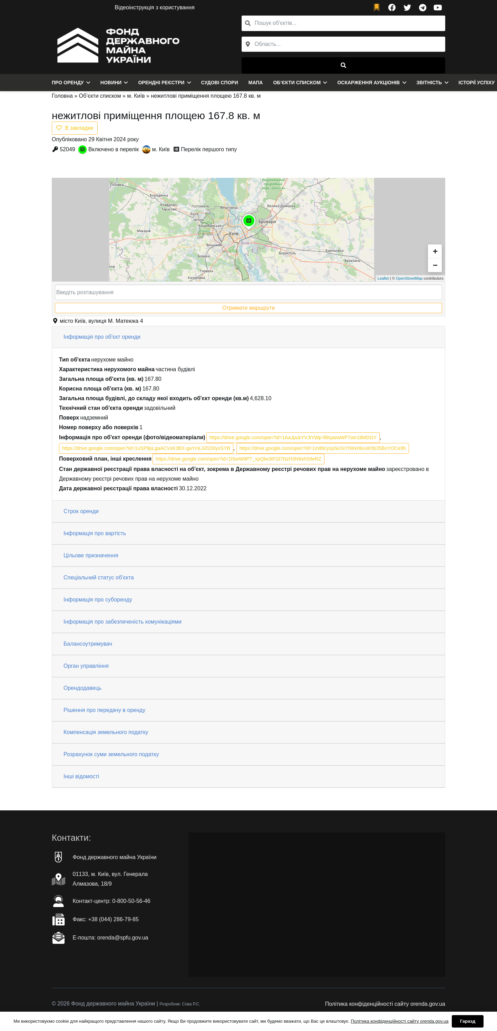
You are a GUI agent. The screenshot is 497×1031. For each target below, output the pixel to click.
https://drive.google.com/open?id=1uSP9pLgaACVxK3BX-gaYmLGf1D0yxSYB (146, 448)
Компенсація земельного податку (106, 732)
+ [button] (435, 251)
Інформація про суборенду (98, 600)
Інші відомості (81, 776)
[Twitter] (407, 7)
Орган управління (86, 666)
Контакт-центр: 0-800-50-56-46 (111, 901)
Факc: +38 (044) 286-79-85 (106, 919)
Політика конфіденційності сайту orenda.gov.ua (385, 1004)
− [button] (435, 265)
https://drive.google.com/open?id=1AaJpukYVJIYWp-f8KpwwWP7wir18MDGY (293, 437)
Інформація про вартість (95, 533)
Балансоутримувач (88, 644)
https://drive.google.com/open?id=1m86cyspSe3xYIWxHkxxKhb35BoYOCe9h (323, 448)
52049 (67, 149)
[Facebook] (392, 7)
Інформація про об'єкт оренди (102, 337)
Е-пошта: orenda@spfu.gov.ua (110, 938)
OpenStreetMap (409, 278)
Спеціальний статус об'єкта (99, 577)
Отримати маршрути (248, 308)
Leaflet (383, 278)
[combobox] (343, 44)
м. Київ (136, 96)
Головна (62, 96)
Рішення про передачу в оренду (104, 710)
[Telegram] (422, 7)
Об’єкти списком (100, 96)
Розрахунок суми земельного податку (111, 754)
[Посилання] (116, 44)
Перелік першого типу (209, 149)
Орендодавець (82, 688)
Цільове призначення (91, 555)
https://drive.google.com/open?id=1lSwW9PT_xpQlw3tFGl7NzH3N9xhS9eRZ (238, 459)
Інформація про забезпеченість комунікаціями (123, 622)
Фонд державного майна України (115, 857)
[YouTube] (437, 7)
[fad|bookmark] (378, 7)
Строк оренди (81, 511)
